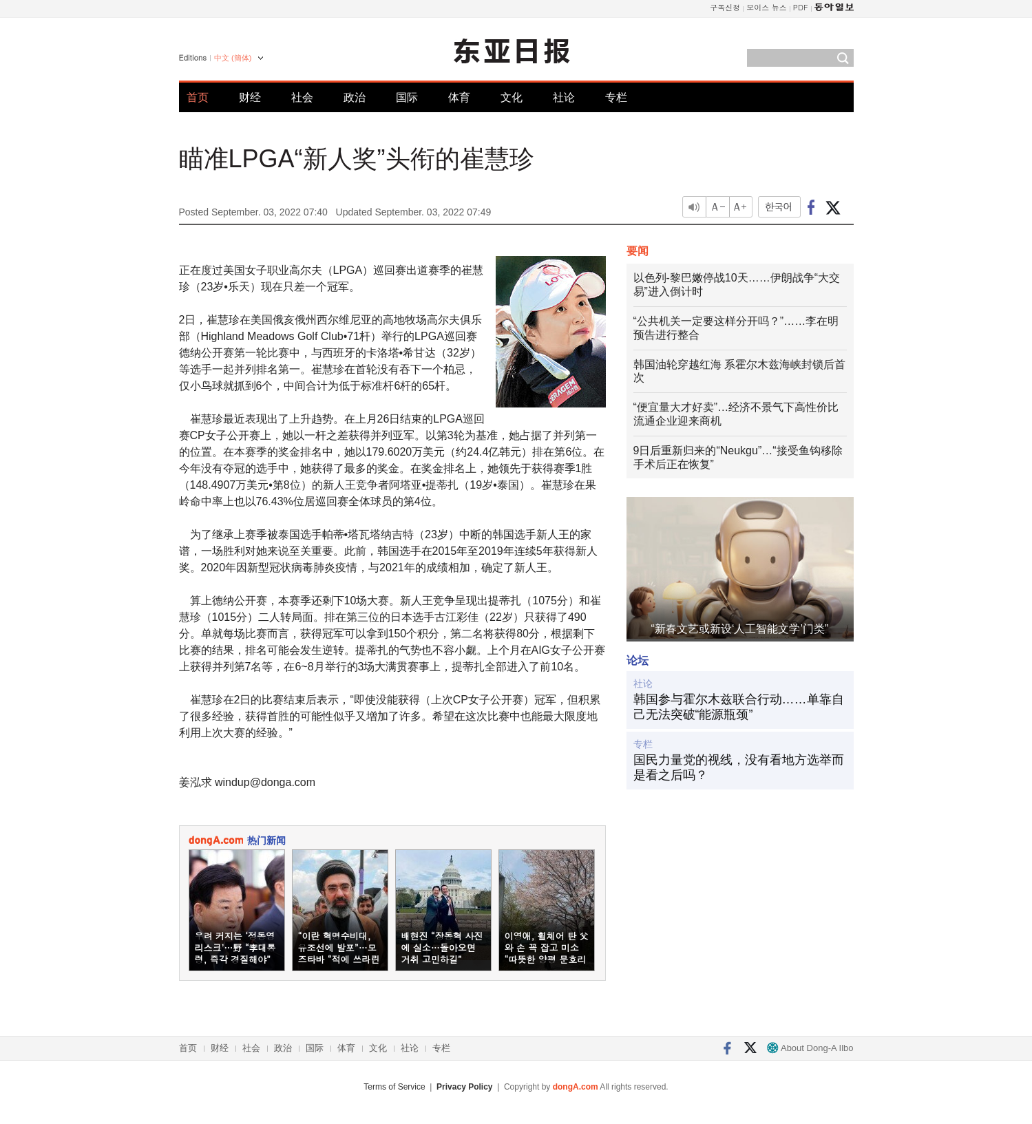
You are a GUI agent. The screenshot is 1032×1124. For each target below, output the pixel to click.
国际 (407, 97)
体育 (459, 97)
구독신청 (725, 7)
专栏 (616, 97)
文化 (512, 97)
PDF (800, 7)
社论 (564, 97)
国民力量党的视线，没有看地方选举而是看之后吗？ (738, 767)
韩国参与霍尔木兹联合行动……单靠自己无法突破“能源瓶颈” (738, 706)
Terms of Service (394, 1087)
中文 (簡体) (232, 58)
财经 (250, 97)
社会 (302, 97)
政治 (355, 97)
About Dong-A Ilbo (810, 1048)
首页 (198, 97)
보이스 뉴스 (766, 7)
